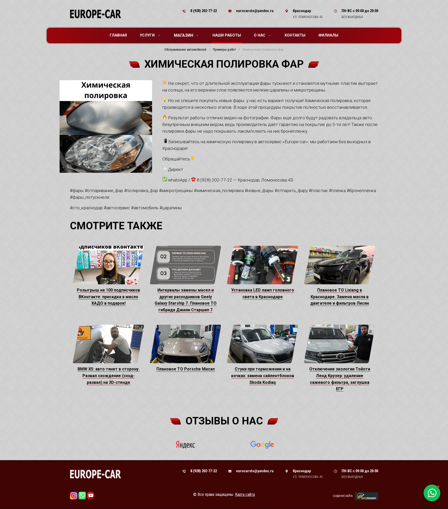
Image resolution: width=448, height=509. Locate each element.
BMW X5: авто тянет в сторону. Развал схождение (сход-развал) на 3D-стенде (108, 376)
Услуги (150, 35)
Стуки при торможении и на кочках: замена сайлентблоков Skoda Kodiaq (262, 376)
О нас (262, 35)
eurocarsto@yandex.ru (255, 10)
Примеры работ (224, 49)
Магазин (186, 35)
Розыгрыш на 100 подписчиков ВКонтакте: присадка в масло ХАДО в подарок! (108, 297)
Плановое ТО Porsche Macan (185, 369)
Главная (118, 35)
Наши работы (226, 35)
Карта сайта (245, 494)
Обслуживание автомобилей (185, 49)
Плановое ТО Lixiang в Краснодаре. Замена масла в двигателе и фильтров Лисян (339, 297)
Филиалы (328, 35)
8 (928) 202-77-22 (203, 10)
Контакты (295, 35)
